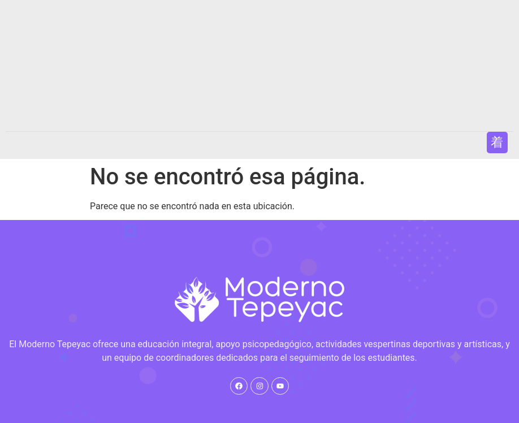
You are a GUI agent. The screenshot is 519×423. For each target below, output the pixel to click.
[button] (497, 142)
